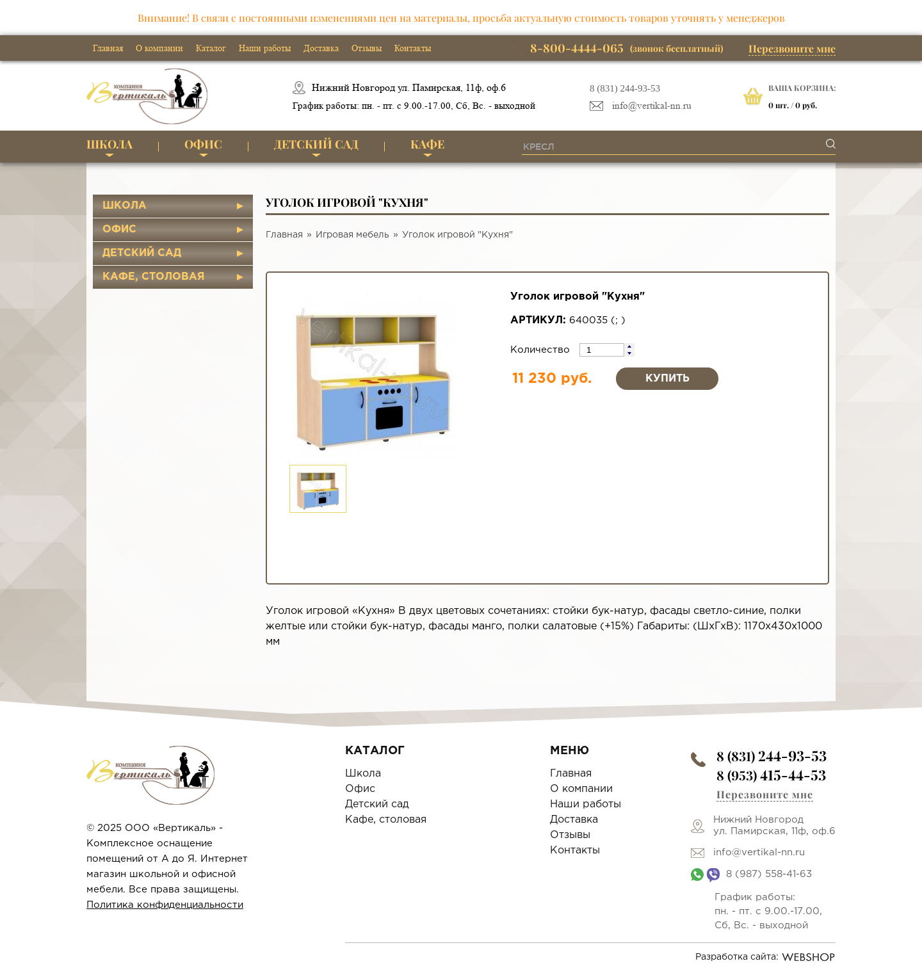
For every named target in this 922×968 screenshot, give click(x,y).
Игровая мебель (352, 235)
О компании (159, 48)
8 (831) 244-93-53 (625, 88)
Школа (109, 144)
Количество (541, 350)
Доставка (321, 48)
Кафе (427, 144)
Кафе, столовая (153, 277)
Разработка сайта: (765, 957)
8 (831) (771, 755)
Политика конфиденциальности (164, 905)
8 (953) (771, 775)
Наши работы (265, 48)
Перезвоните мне (792, 48)
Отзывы (367, 48)
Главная (108, 48)
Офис (203, 144)
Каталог (211, 48)
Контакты (412, 48)
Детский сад (316, 144)
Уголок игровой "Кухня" (457, 235)
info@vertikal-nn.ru (651, 106)
